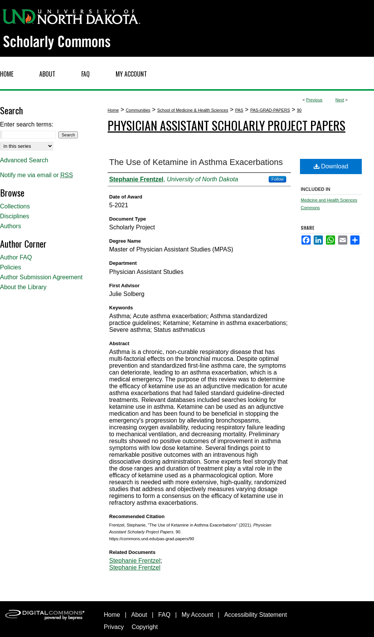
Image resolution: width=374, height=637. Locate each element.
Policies (10, 267)
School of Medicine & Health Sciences (192, 110)
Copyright (145, 627)
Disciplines (14, 216)
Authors (10, 226)
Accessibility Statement (255, 614)
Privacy (114, 627)
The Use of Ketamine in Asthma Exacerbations (196, 162)
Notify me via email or (36, 175)
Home (113, 110)
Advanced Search (24, 160)
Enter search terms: (26, 124)
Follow (277, 179)
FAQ (164, 614)
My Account (197, 614)
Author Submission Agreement (41, 277)
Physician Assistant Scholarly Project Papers (226, 125)
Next (339, 100)
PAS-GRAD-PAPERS (270, 110)
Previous (314, 100)
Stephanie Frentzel (134, 560)
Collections (15, 206)
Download (331, 166)
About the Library (23, 287)
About (139, 614)
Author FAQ (16, 257)
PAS (239, 110)
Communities (138, 110)
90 (299, 110)
